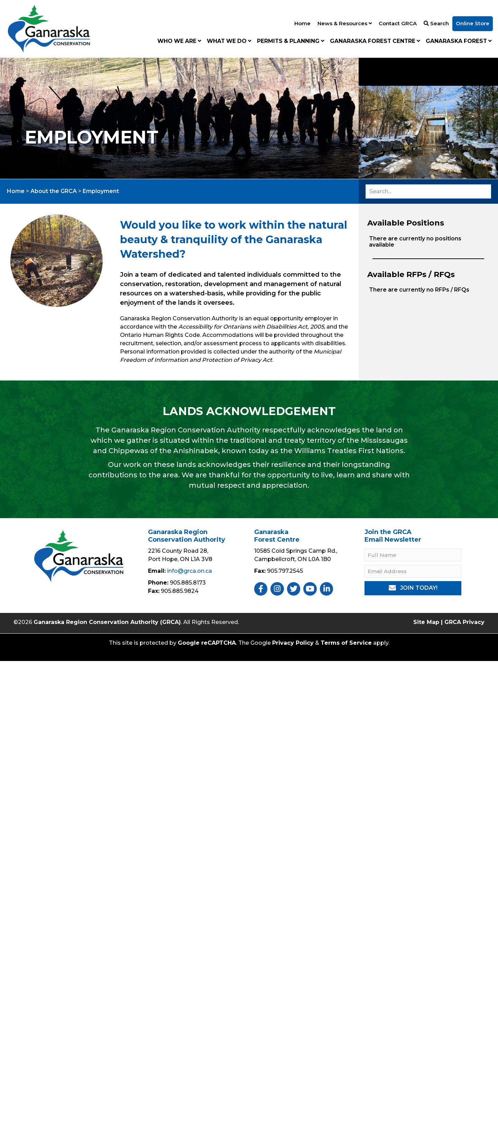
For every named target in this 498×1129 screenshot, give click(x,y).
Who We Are (179, 41)
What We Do (229, 41)
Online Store (472, 23)
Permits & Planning (290, 41)
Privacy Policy (293, 643)
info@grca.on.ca (189, 571)
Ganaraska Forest (459, 41)
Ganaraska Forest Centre (375, 41)
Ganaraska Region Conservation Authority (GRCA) (107, 622)
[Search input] (428, 191)
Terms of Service (346, 643)
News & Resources (344, 23)
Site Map (426, 622)
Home (302, 23)
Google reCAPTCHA (207, 643)
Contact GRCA (398, 23)
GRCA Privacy (464, 622)
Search (436, 23)
